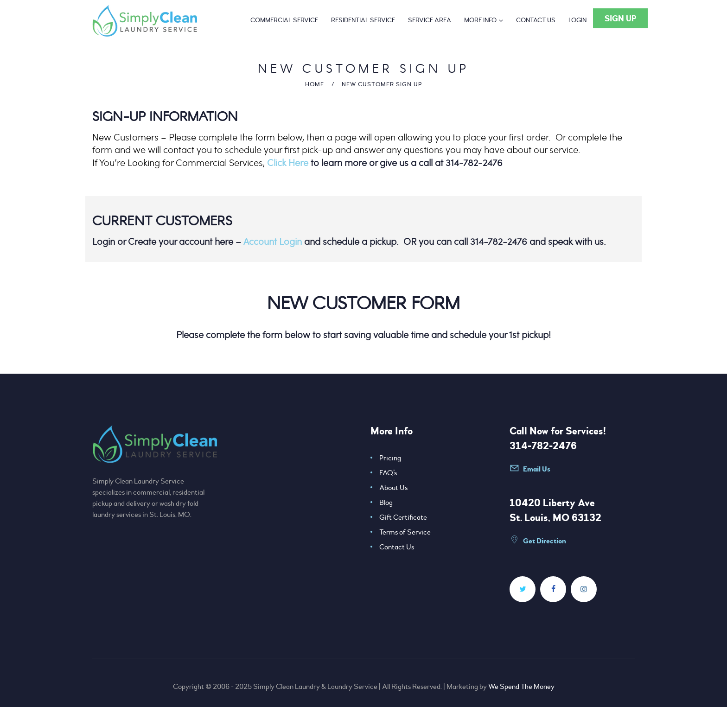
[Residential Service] (363, 20)
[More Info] (484, 20)
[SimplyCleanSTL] (523, 589)
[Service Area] (430, 20)
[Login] (577, 20)
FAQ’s (388, 473)
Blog (386, 502)
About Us (393, 487)
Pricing (390, 458)
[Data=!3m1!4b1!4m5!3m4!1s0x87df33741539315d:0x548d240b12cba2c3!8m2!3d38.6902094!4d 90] (544, 544)
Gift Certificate (403, 517)
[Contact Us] (536, 20)
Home (314, 84)
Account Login (272, 241)
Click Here (287, 162)
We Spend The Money (521, 686)
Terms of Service (405, 532)
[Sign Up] (620, 18)
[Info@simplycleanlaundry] (544, 473)
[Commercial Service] (284, 20)
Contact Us (396, 547)
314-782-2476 (543, 445)
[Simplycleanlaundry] (553, 589)
